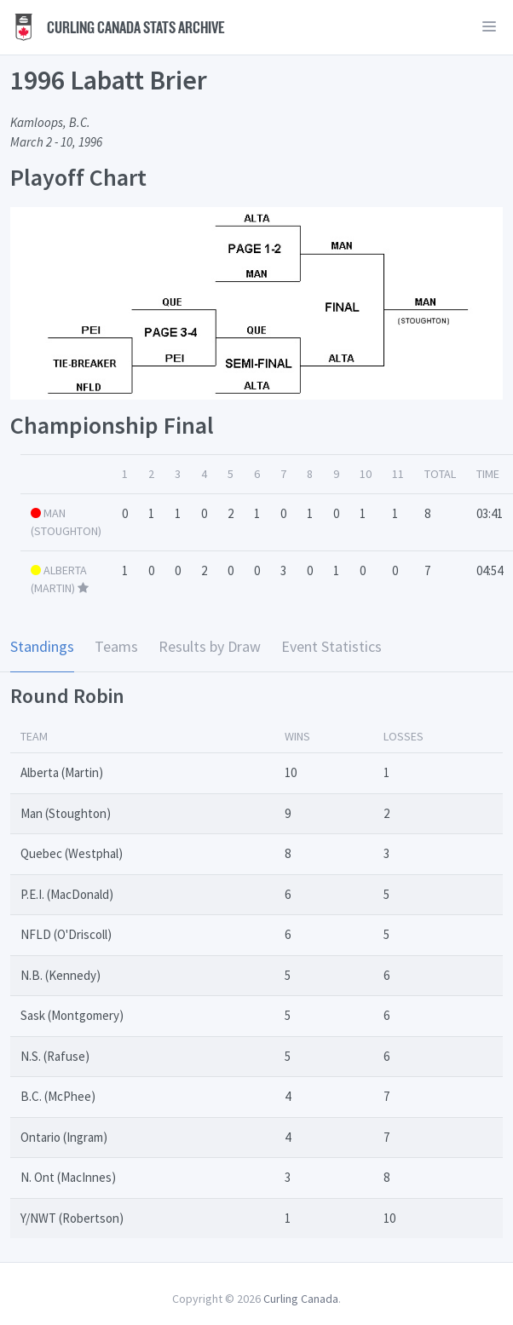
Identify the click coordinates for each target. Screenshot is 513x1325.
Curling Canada (300, 1298)
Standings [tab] (42, 646)
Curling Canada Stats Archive (117, 27)
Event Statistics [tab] (331, 646)
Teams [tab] (116, 646)
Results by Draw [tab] (210, 646)
